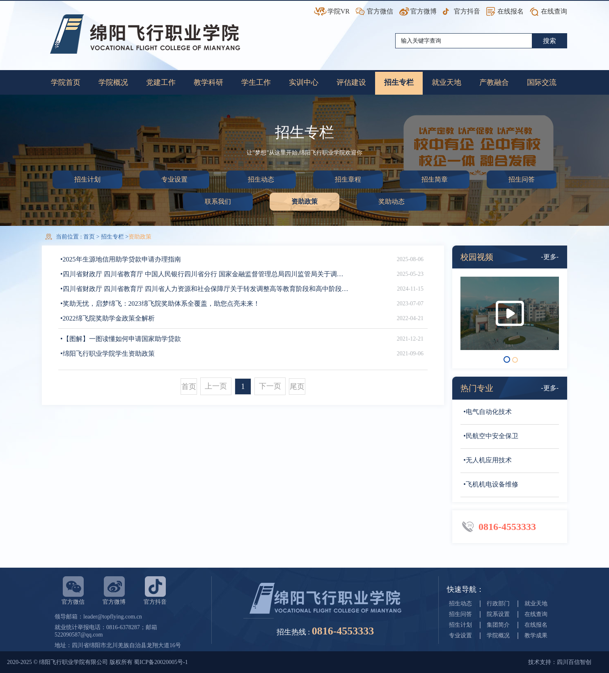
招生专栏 (112, 237)
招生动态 (261, 179)
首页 (89, 237)
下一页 (270, 386)
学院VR (338, 11)
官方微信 (380, 11)
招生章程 (348, 179)
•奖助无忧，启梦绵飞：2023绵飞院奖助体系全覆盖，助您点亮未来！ (160, 303)
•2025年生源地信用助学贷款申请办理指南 (120, 259)
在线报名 (510, 11)
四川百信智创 (574, 662)
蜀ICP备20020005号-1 (161, 662)
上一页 (216, 386)
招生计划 (87, 179)
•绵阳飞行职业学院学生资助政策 (107, 353)
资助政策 (304, 201)
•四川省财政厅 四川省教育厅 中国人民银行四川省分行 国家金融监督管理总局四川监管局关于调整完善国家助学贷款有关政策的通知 (204, 274)
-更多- (550, 256)
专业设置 (174, 179)
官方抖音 (467, 11)
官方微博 (423, 11)
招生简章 (434, 179)
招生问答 (521, 179)
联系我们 (218, 201)
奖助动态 (391, 201)
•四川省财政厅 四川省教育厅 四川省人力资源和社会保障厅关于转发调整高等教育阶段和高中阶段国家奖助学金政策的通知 (204, 288)
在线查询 (554, 11)
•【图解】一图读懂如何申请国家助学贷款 (120, 338)
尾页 (297, 386)
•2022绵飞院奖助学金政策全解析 (107, 318)
